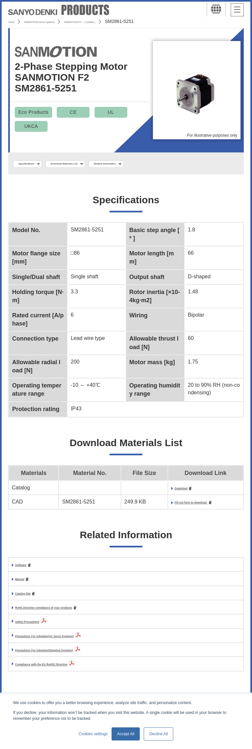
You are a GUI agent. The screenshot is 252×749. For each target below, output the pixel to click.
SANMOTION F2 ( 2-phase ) (130, 21)
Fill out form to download (179, 505)
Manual (24, 583)
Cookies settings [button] (93, 734)
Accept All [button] (126, 734)
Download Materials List (96, 164)
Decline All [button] (158, 734)
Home (14, 21)
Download (159, 490)
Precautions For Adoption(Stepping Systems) (71, 655)
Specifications (35, 164)
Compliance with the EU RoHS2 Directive (66, 670)
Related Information (162, 164)
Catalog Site (30, 598)
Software (26, 568)
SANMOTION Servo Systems (60, 21)
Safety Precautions (38, 627)
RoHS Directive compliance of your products (71, 613)
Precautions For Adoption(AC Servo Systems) (72, 641)
